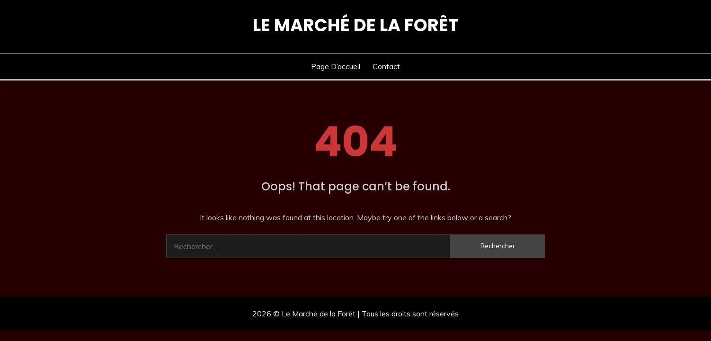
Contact (386, 66)
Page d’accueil (335, 66)
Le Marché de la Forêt (356, 25)
